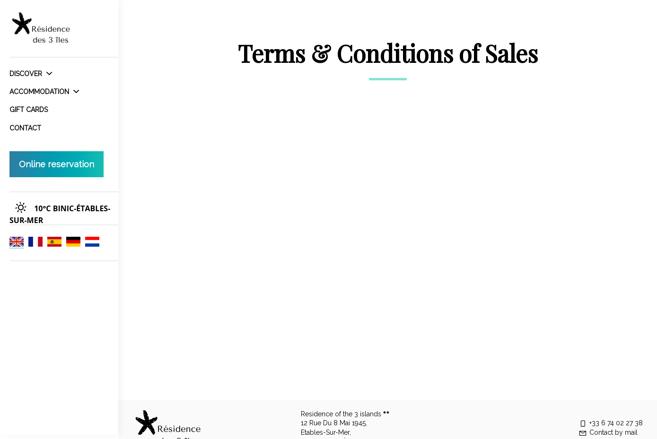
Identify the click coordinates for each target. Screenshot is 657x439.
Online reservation (56, 164)
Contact (25, 128)
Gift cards (28, 109)
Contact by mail (608, 432)
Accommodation (44, 91)
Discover (30, 73)
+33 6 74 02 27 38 (610, 423)
